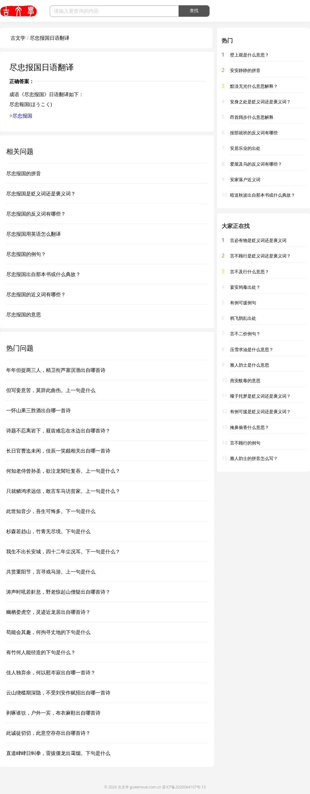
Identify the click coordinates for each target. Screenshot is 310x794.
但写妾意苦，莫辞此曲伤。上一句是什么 (50, 390)
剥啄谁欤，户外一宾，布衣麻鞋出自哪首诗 (53, 712)
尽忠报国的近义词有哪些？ (36, 294)
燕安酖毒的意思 (245, 380)
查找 (194, 10)
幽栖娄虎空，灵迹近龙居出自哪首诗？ (48, 612)
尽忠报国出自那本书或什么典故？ (43, 274)
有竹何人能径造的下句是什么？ (41, 652)
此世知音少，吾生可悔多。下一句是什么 (50, 511)
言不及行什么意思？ (249, 271)
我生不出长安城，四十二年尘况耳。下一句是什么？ (63, 551)
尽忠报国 (22, 115)
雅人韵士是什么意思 (249, 365)
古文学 (18, 37)
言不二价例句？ (245, 334)
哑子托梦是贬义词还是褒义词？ (260, 396)
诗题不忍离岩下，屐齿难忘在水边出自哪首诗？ (58, 430)
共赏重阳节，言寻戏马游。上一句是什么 (50, 571)
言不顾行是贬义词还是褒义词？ (260, 256)
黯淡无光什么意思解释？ (254, 86)
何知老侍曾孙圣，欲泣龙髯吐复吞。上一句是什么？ (63, 470)
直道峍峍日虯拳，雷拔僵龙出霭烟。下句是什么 (58, 753)
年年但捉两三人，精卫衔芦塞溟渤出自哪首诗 (55, 370)
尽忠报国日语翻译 (49, 37)
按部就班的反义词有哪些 (254, 133)
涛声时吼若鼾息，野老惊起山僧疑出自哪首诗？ (58, 591)
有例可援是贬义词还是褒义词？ (260, 411)
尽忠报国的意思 (23, 314)
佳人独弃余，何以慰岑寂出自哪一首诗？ (50, 672)
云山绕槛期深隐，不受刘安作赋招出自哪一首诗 (58, 692)
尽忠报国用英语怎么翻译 (33, 233)
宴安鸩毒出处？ (245, 287)
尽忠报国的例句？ (26, 254)
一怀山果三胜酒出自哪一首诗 (38, 410)
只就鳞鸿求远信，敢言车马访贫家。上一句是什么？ (63, 491)
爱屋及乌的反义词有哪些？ (256, 164)
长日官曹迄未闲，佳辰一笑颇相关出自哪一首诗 (58, 450)
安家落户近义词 (245, 179)
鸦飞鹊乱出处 (243, 318)
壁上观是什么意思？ (249, 55)
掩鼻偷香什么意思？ (249, 427)
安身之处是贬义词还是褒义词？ (260, 102)
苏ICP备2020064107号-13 (184, 787)
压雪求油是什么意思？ (251, 349)
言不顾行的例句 (245, 443)
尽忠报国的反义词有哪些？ (36, 213)
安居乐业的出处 (245, 148)
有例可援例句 (243, 303)
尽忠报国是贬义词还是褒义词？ (41, 193)
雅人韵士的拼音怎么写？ (254, 458)
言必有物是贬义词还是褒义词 (258, 240)
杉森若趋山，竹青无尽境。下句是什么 (48, 531)
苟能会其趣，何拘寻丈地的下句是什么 (48, 632)
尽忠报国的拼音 (23, 173)
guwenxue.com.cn (145, 787)
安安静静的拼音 (245, 70)
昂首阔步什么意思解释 (251, 117)
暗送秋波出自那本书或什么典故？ (262, 195)
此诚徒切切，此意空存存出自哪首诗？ (48, 732)
